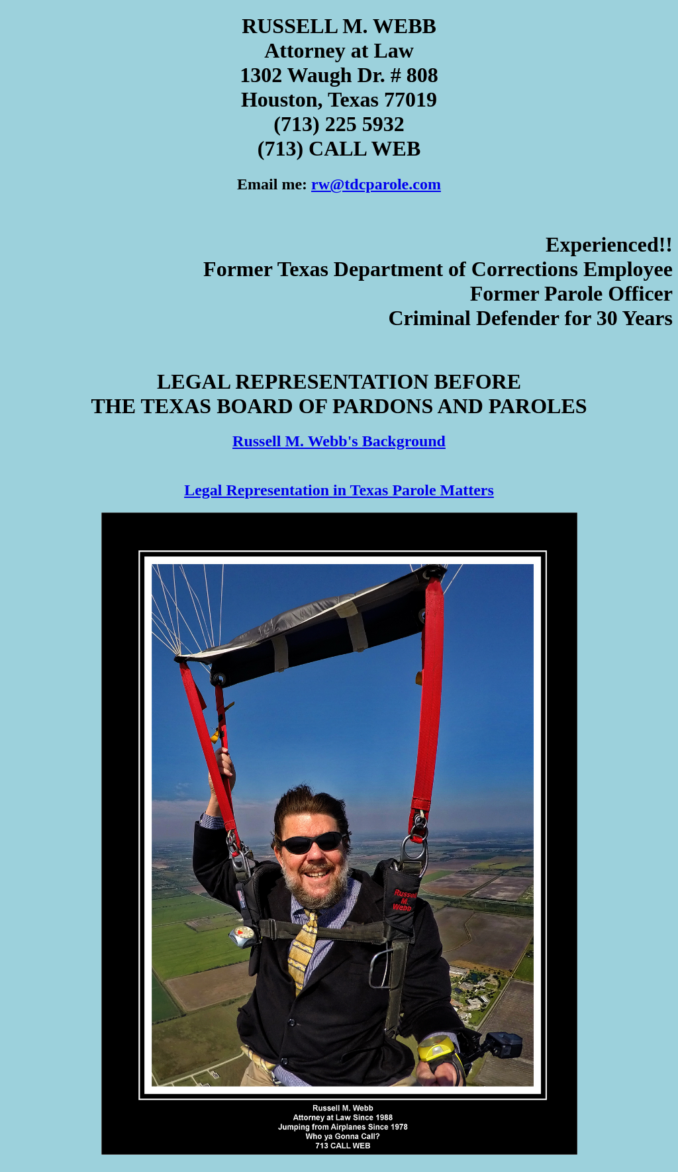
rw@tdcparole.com (376, 184)
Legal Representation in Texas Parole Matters (339, 490)
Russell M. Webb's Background (339, 441)
